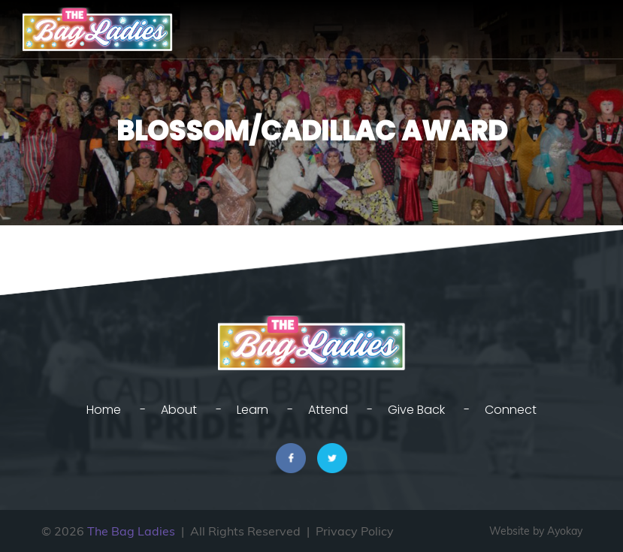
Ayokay (564, 531)
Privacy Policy (355, 530)
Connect (511, 409)
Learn (252, 409)
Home (103, 409)
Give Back (416, 409)
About (179, 409)
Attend (328, 409)
